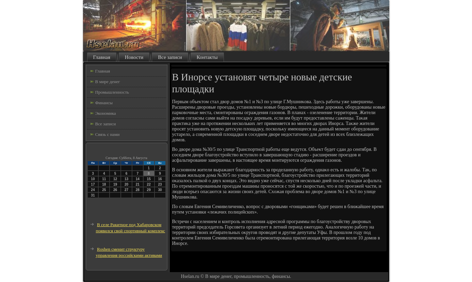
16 (160, 179)
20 (126, 184)
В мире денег (107, 81)
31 (93, 195)
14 (138, 179)
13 (126, 179)
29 (149, 190)
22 (149, 184)
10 (93, 179)
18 (104, 184)
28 (138, 190)
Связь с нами (107, 134)
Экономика (105, 113)
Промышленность (112, 92)
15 (149, 179)
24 (93, 190)
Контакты (207, 57)
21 (138, 184)
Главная (101, 57)
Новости (134, 57)
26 (115, 190)
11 (104, 179)
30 (160, 190)
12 (115, 179)
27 (126, 190)
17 (93, 184)
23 (160, 184)
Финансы (104, 102)
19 (115, 184)
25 (104, 190)
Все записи (170, 57)
